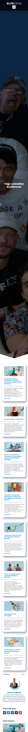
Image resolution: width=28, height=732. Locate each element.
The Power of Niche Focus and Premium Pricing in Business (12, 536)
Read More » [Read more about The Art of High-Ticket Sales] (7, 434)
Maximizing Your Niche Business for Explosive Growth (12, 651)
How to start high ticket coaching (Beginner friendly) (12, 575)
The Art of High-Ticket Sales (13, 419)
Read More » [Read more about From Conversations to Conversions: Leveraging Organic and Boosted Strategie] (7, 474)
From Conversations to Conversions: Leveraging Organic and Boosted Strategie (12, 457)
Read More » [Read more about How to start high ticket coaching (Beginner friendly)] (7, 593)
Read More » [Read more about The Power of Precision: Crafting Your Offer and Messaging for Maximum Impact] (7, 514)
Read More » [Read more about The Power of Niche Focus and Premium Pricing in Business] (7, 553)
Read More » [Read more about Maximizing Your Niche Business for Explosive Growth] (7, 668)
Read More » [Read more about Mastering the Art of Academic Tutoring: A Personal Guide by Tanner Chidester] (7, 398)
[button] (14, 7)
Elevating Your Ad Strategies (10, 615)
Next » (23, 674)
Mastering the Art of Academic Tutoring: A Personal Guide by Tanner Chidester (13, 381)
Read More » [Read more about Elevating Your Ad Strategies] (7, 629)
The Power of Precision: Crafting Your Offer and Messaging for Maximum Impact (12, 497)
